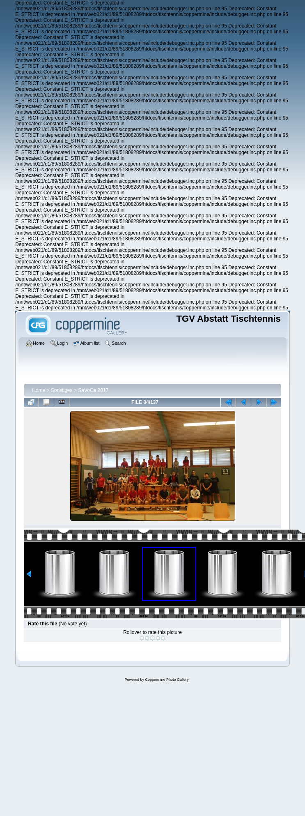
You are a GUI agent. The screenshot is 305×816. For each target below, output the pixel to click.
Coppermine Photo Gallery (166, 680)
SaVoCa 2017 (93, 390)
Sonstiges (62, 390)
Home (38, 390)
